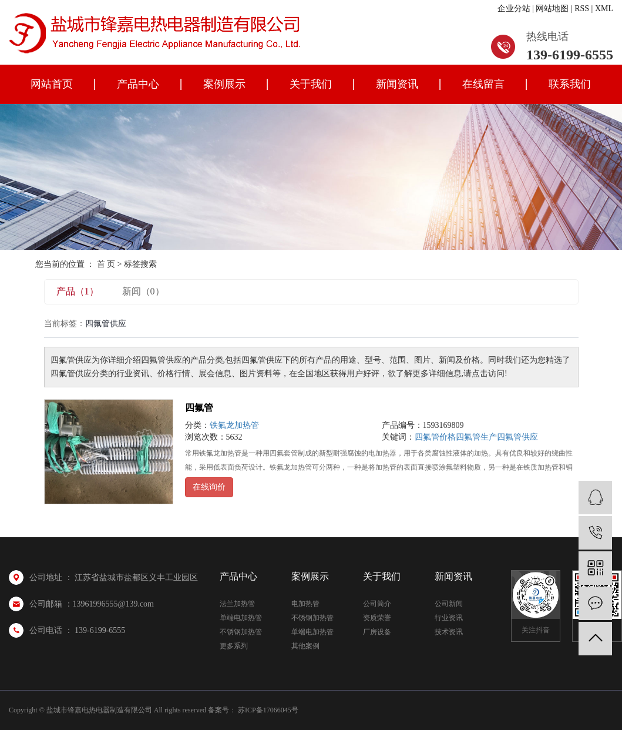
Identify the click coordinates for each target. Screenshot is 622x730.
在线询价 (209, 487)
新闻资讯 (397, 84)
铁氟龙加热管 (234, 425)
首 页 (106, 264)
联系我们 (570, 84)
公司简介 (377, 604)
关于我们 (311, 84)
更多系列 (234, 646)
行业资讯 (449, 618)
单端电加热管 (241, 618)
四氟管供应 (517, 437)
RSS (581, 8)
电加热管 (305, 604)
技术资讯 (449, 632)
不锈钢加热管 (241, 632)
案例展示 (224, 84)
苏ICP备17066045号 (268, 710)
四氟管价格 (435, 437)
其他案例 (305, 646)
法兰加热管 (237, 604)
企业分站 (513, 8)
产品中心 (138, 84)
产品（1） (77, 291)
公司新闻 (449, 604)
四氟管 (199, 408)
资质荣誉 (377, 618)
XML (604, 8)
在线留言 (483, 84)
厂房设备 (377, 632)
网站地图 (552, 8)
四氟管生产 (476, 437)
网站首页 (52, 84)
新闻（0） (143, 291)
